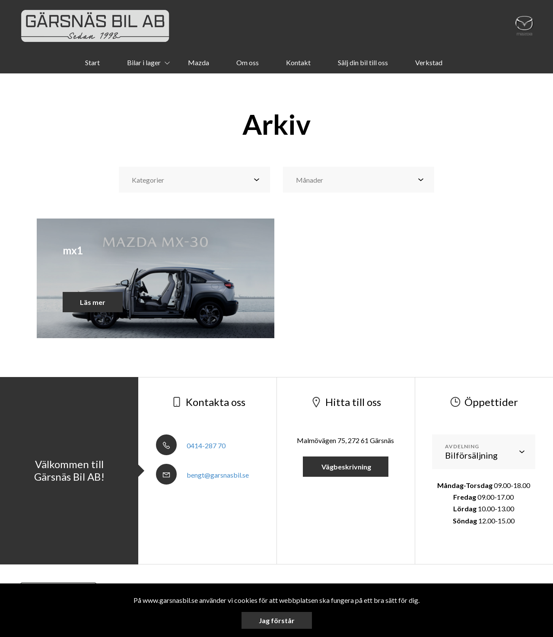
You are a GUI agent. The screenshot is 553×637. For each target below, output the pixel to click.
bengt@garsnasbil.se (202, 475)
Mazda (198, 62)
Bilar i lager (144, 62)
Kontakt (298, 62)
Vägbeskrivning (345, 467)
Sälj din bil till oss (363, 62)
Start (92, 62)
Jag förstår (277, 620)
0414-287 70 (191, 445)
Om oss (247, 62)
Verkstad (428, 62)
